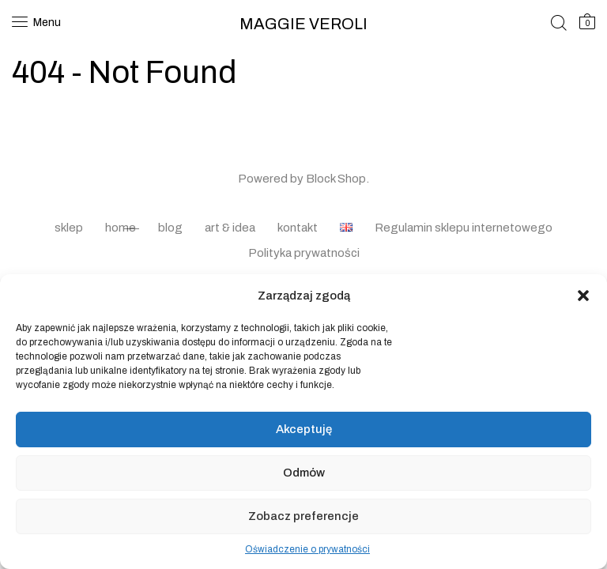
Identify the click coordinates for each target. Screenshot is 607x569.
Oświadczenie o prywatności (307, 549)
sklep (69, 227)
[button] (583, 295)
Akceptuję (304, 429)
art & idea (230, 227)
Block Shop (336, 178)
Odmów (304, 472)
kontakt (297, 227)
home (120, 227)
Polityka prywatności (304, 253)
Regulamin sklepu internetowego (463, 227)
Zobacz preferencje (303, 516)
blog (170, 227)
